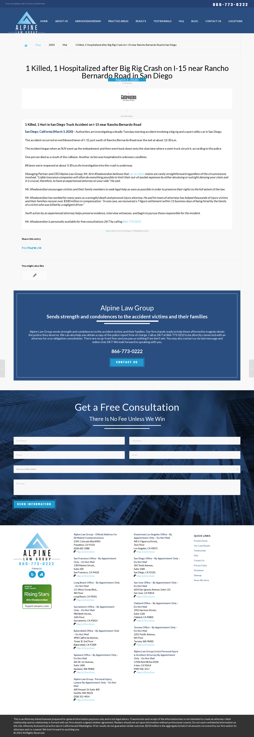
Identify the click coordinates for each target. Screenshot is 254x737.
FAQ (196, 555)
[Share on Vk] (34, 248)
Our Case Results (202, 545)
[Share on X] (24, 248)
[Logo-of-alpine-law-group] (26, 22)
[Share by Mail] (40, 248)
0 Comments (127, 83)
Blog (38, 44)
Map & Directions (86, 551)
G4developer (128, 116)
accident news (128, 100)
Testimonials (200, 550)
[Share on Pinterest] (28, 248)
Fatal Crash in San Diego (120, 231)
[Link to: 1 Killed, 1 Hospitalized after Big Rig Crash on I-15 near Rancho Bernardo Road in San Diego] (35, 275)
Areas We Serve (201, 580)
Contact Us (199, 560)
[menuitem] (229, 4)
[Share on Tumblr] (32, 248)
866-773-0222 (230, 4)
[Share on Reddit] (37, 248)
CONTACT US (127, 362)
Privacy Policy (200, 565)
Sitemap (198, 575)
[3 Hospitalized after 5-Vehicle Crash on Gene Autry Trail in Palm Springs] (251, 368)
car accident (136, 174)
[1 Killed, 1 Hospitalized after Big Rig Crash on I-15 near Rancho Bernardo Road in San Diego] (2, 368)
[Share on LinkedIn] (31, 248)
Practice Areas (201, 541)
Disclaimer (199, 570)
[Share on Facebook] (22, 248)
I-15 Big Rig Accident (140, 231)
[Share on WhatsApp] (27, 248)
